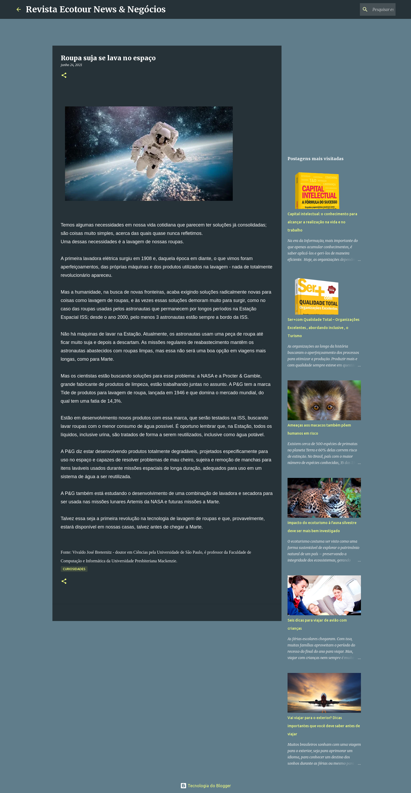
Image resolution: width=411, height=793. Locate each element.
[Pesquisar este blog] (368, 9)
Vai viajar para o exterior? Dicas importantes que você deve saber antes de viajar (324, 726)
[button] (64, 75)
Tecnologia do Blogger (205, 785)
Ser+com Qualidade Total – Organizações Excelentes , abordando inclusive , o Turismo (323, 327)
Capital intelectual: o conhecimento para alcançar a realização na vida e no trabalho (322, 222)
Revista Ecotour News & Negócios (96, 9)
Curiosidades (74, 569)
